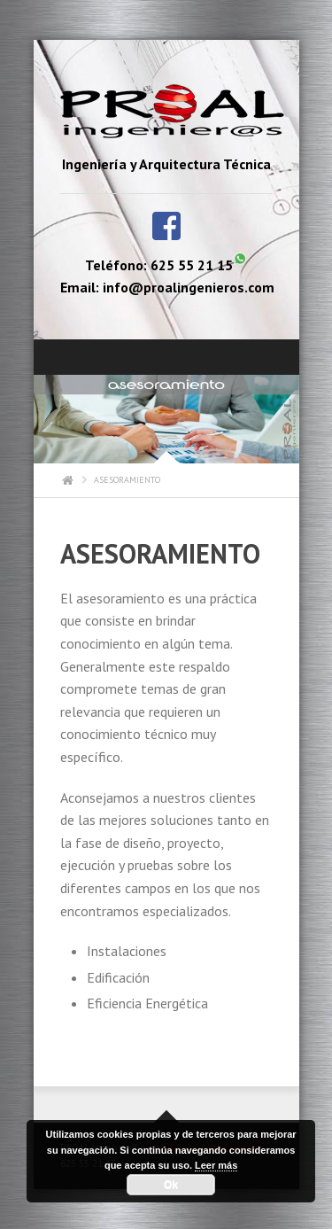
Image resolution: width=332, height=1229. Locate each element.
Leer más (216, 1165)
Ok (171, 1184)
